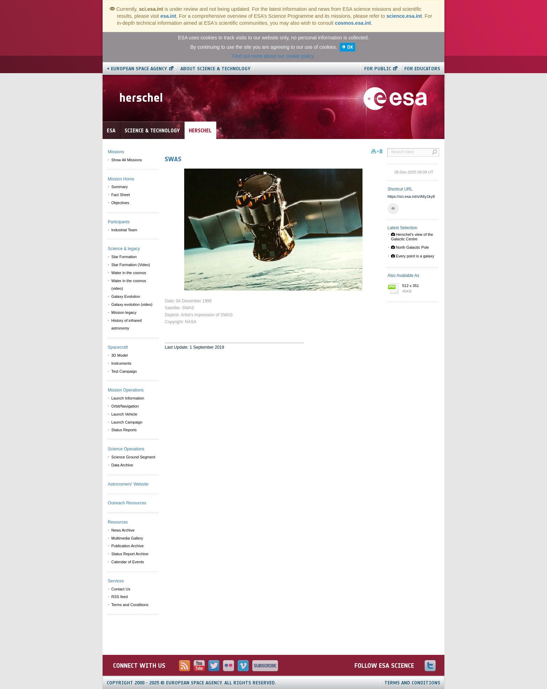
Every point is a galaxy (412, 256)
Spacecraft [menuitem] (118, 347)
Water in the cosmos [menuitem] (128, 273)
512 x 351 (419, 289)
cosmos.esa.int (353, 23)
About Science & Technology (215, 69)
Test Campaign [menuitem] (124, 371)
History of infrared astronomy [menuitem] (126, 324)
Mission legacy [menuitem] (123, 312)
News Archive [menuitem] (123, 530)
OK (350, 47)
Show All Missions (126, 160)
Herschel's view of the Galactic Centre (412, 236)
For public (377, 69)
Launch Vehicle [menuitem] (124, 414)
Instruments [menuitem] (121, 363)
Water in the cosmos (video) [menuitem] (128, 285)
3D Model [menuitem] (119, 355)
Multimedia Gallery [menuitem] (127, 538)
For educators (422, 69)
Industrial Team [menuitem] (124, 230)
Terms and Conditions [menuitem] (129, 605)
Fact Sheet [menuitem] (120, 195)
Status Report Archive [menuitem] (129, 554)
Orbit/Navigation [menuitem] (125, 406)
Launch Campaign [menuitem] (126, 422)
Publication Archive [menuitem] (127, 546)
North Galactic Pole (410, 247)
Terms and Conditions (412, 683)
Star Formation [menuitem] (124, 257)
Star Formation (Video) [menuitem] (130, 265)
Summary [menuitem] (119, 187)
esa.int (168, 16)
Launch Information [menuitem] (127, 398)
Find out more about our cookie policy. (273, 56)
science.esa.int (404, 16)
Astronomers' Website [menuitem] (128, 484)
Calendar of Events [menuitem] (127, 562)
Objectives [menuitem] (120, 203)
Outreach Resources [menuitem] (127, 503)
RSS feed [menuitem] (119, 597)
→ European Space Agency (137, 69)
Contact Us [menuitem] (120, 589)
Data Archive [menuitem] (122, 465)
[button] (393, 208)
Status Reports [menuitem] (124, 430)
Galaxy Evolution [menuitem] (125, 296)
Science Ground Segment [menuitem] (133, 457)
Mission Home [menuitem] (121, 179)
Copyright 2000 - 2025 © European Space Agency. (191, 683)
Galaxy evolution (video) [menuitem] (131, 304)
